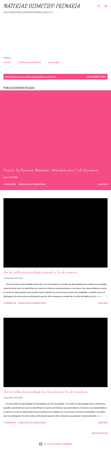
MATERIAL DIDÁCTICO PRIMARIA (41, 6)
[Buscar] (99, 5)
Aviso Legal (53, 62)
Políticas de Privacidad (30, 62)
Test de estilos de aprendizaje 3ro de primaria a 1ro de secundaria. (45, 392)
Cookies (7, 62)
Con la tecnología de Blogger (55, 443)
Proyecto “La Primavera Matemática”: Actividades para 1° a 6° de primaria (51, 170)
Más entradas (99, 433)
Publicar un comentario (32, 184)
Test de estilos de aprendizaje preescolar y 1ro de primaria (40, 272)
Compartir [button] (9, 184)
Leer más (103, 184)
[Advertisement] (49, 36)
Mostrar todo (96, 76)
